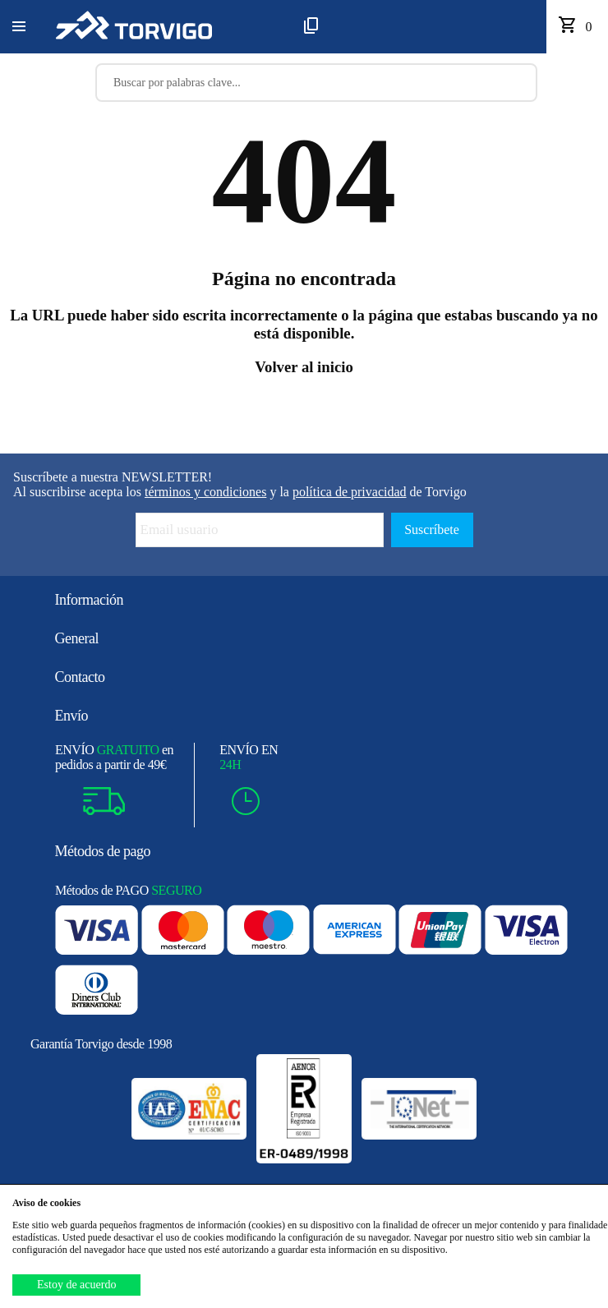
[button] (19, 27)
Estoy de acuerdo (76, 1284)
